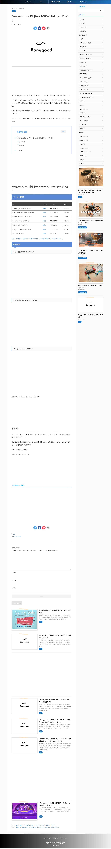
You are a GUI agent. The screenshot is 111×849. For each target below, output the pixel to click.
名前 (14, 574)
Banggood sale (17, 537)
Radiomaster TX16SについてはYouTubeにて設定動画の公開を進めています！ (37, 240)
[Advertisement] (42, 80)
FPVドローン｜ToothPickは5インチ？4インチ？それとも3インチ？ (35, 826)
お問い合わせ (56, 839)
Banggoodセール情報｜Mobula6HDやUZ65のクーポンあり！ (39, 138)
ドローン (41, 2)
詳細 (44, 209)
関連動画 (24, 145)
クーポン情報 (25, 142)
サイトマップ (64, 839)
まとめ (23, 150)
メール (14, 581)
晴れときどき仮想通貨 (55, 843)
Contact (83, 2)
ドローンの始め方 (55, 2)
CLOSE (63, 131)
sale (14, 535)
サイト (14, 589)
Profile (69, 2)
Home (27, 2)
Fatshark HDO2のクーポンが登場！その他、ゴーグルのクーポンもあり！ (37, 828)
